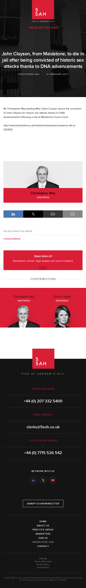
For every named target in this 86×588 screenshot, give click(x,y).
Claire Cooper (62, 296)
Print (73, 214)
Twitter (43, 480)
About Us (43, 525)
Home (43, 521)
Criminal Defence (12, 238)
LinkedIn (13, 214)
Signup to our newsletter (43, 503)
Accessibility (43, 567)
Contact (43, 546)
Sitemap (43, 558)
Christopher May (29, 74)
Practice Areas (43, 529)
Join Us (43, 538)
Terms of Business (43, 561)
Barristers (43, 533)
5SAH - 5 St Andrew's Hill (43, 11)
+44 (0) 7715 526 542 (43, 452)
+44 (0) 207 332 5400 (43, 28)
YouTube (52, 480)
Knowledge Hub (43, 542)
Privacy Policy (43, 564)
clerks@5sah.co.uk (43, 427)
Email (53, 214)
